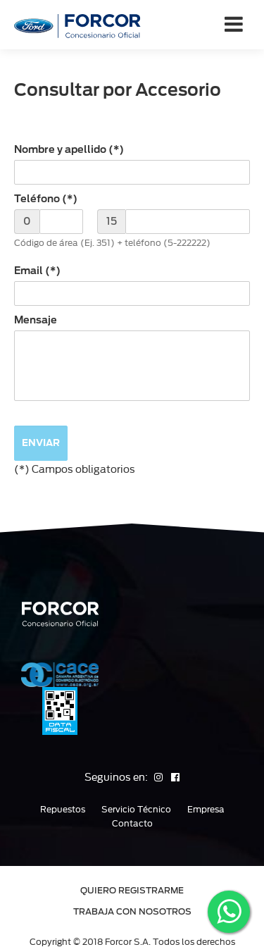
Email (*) (37, 270)
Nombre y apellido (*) (69, 149)
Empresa (206, 810)
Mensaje (35, 320)
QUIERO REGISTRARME (132, 890)
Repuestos (62, 810)
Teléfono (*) (45, 198)
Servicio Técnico (136, 810)
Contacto (132, 824)
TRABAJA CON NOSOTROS (132, 911)
